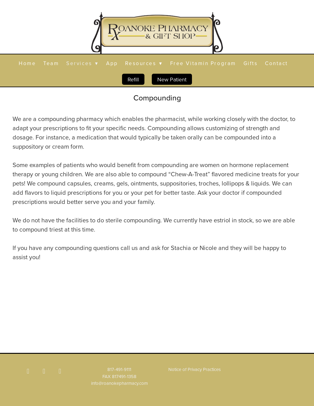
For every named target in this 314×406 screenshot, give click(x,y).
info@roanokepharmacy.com (119, 383)
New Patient (171, 79)
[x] (44, 371)
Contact (276, 63)
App (112, 63)
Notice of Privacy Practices (194, 369)
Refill (133, 79)
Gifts (250, 63)
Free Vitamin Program (203, 63)
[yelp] (60, 371)
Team (51, 63)
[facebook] (28, 371)
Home (27, 63)
